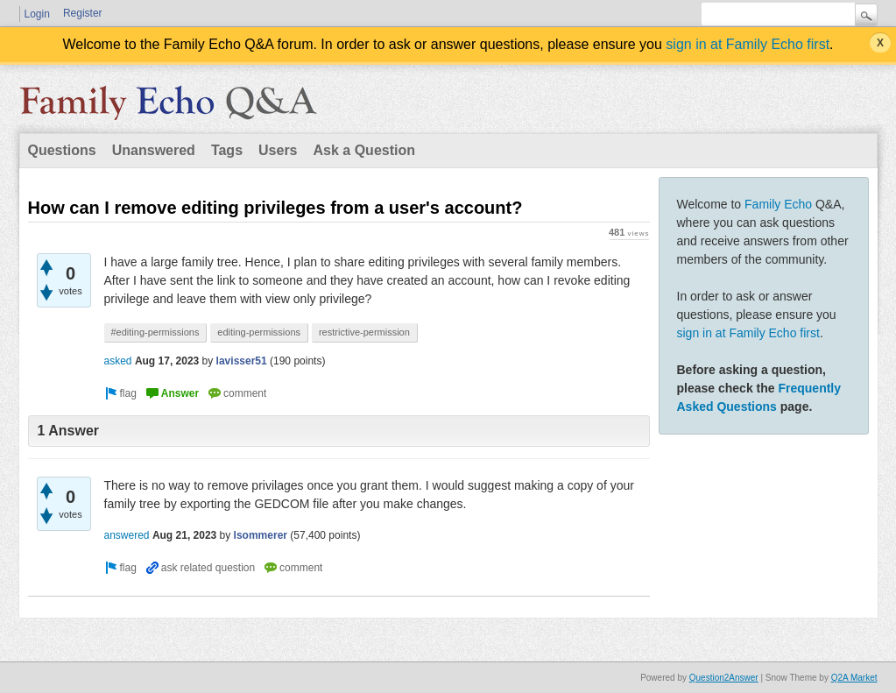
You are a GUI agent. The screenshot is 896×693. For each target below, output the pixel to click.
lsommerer (260, 535)
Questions (62, 150)
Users (277, 150)
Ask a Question (364, 150)
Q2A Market (854, 677)
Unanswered (153, 150)
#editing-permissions (155, 332)
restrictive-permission (364, 332)
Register (82, 13)
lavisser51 (241, 361)
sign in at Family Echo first (747, 44)
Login (37, 14)
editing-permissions (258, 332)
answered (127, 535)
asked (118, 361)
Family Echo (778, 204)
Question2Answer (723, 677)
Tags (227, 150)
